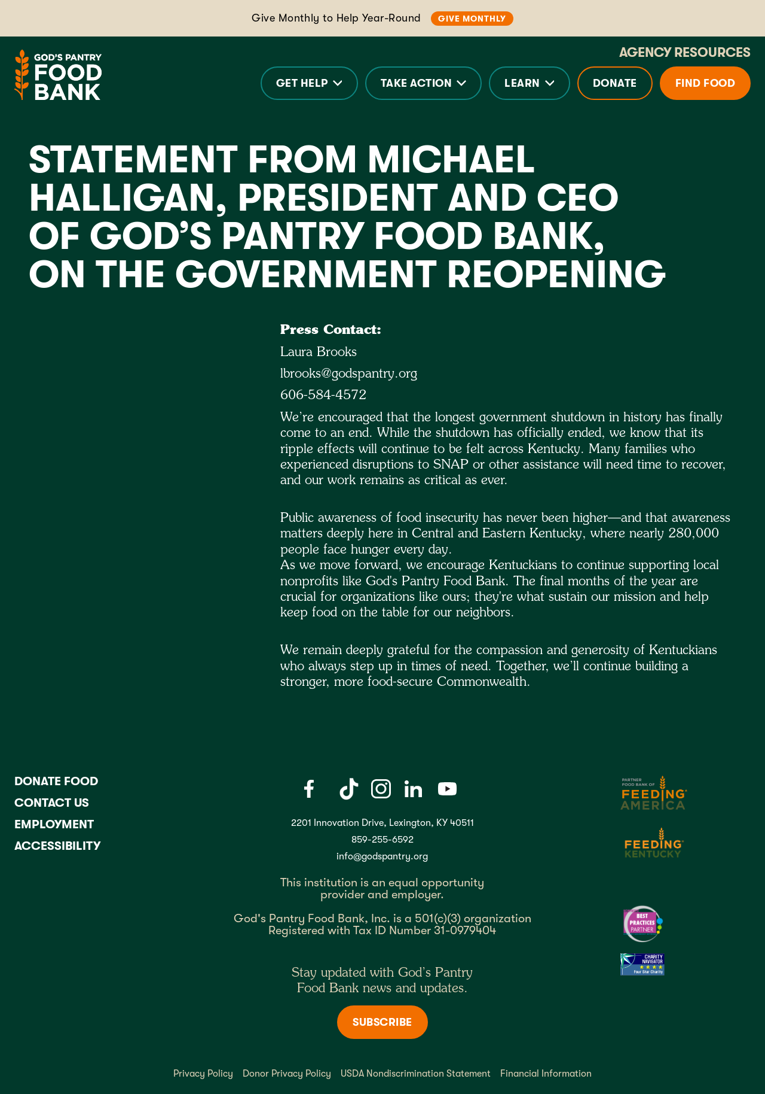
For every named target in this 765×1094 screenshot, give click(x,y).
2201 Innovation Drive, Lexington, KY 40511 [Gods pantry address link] (382, 823)
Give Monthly (472, 18)
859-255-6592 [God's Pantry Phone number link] (382, 839)
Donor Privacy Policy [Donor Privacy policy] (287, 1073)
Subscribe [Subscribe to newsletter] (382, 1022)
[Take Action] (423, 83)
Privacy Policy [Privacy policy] (203, 1073)
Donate (615, 83)
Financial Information (546, 1073)
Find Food (705, 83)
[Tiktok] (349, 789)
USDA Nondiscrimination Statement (416, 1073)
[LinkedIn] (413, 788)
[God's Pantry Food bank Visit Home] (58, 74)
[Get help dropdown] (309, 83)
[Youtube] (447, 789)
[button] (309, 83)
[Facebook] (309, 789)
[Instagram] (381, 788)
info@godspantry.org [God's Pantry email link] (382, 856)
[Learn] (529, 83)
